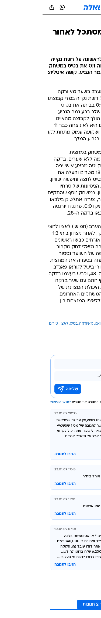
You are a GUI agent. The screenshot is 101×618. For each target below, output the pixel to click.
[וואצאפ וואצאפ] (19, 7)
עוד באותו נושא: (83, 323)
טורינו (10, 323)
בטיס (31, 323)
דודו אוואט (60, 323)
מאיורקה (44, 323)
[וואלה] (50, 7)
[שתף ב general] (9, 7)
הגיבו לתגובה (22, 454)
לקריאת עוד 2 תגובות (59, 604)
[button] (78, 7)
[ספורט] (90, 22)
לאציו (21, 323)
